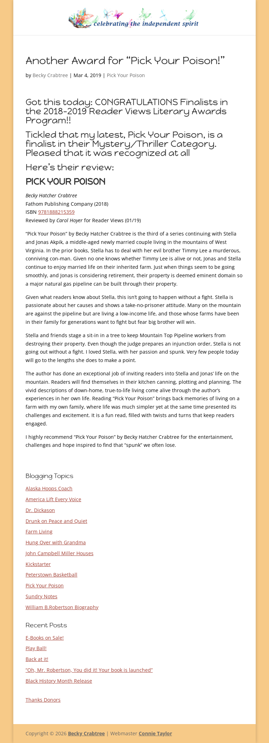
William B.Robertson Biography (62, 607)
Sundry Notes (41, 596)
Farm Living (39, 531)
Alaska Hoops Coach (49, 488)
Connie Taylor (155, 733)
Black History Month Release (59, 680)
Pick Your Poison (126, 75)
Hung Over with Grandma (56, 542)
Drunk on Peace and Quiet (56, 521)
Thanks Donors (43, 699)
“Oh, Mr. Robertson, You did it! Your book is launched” (89, 670)
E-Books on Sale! (45, 637)
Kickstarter (38, 564)
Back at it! (37, 659)
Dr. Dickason (40, 510)
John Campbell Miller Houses (60, 553)
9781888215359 (56, 212)
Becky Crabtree (50, 75)
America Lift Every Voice (53, 499)
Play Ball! (36, 648)
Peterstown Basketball (51, 574)
